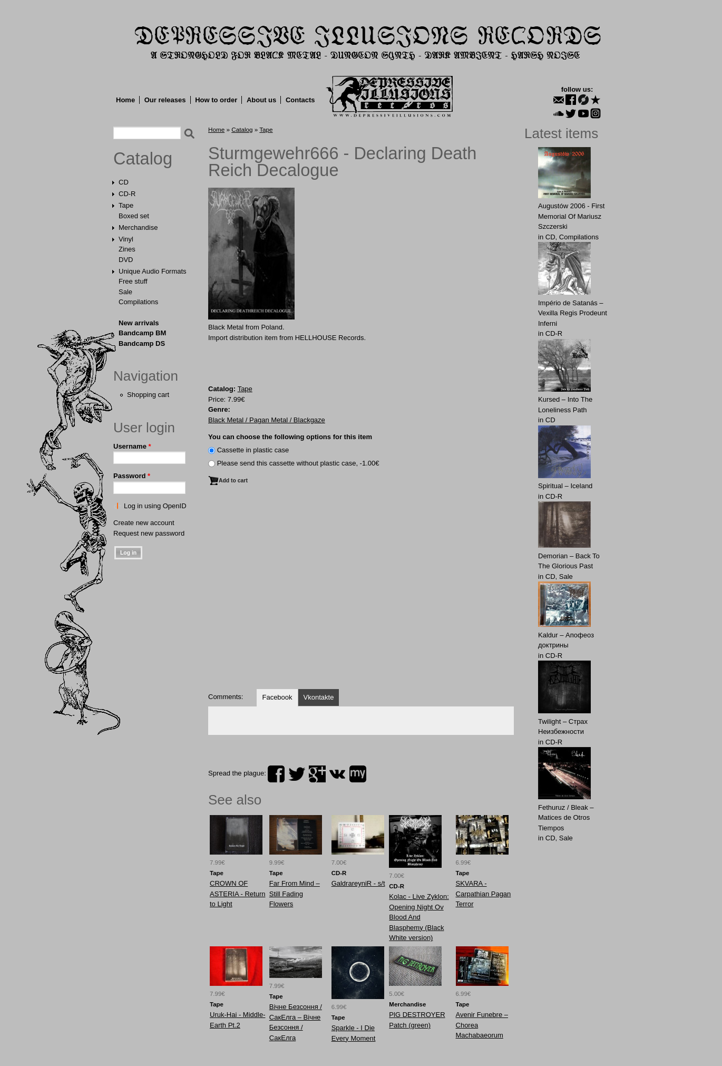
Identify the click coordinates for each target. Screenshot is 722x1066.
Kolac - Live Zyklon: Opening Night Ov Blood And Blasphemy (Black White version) (418, 917)
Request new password (148, 533)
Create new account (143, 523)
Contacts (300, 100)
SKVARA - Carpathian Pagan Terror (483, 893)
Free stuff (133, 281)
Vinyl (126, 239)
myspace (357, 773)
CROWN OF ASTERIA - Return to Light (237, 893)
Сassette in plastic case (253, 450)
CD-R (127, 194)
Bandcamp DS (142, 343)
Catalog (142, 158)
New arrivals (139, 323)
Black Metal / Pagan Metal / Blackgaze (266, 420)
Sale (125, 292)
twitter (296, 773)
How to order (216, 100)
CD (124, 182)
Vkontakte (319, 697)
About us (261, 100)
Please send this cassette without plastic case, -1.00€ (298, 463)
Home (125, 100)
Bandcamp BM (142, 333)
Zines (127, 249)
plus (317, 773)
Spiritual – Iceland (565, 486)
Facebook (277, 697)
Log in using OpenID (155, 506)
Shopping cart (148, 395)
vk (337, 773)
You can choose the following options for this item (290, 437)
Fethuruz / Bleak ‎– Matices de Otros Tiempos (566, 817)
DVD (126, 260)
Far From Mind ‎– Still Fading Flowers (294, 893)
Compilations (138, 302)
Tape (126, 205)
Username (132, 446)
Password (131, 476)
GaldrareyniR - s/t (358, 883)
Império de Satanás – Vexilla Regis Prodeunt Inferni (572, 313)
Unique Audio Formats (153, 271)
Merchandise (138, 227)
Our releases (165, 100)
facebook (276, 773)
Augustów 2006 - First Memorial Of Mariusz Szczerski (571, 216)
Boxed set (134, 216)
